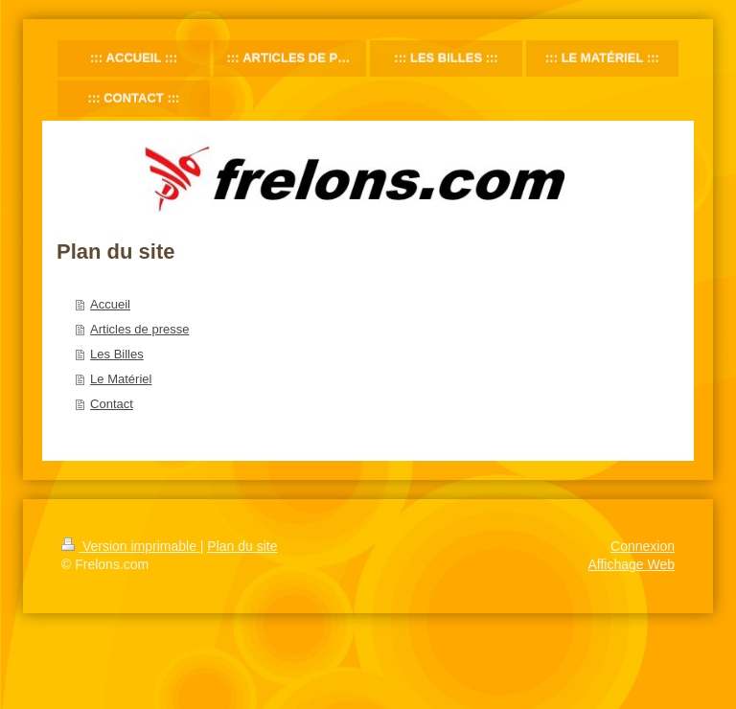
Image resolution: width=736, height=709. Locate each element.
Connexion (642, 546)
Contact (111, 404)
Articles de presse (139, 329)
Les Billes (117, 354)
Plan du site (242, 546)
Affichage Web (631, 564)
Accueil (110, 304)
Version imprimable (130, 546)
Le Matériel (120, 379)
